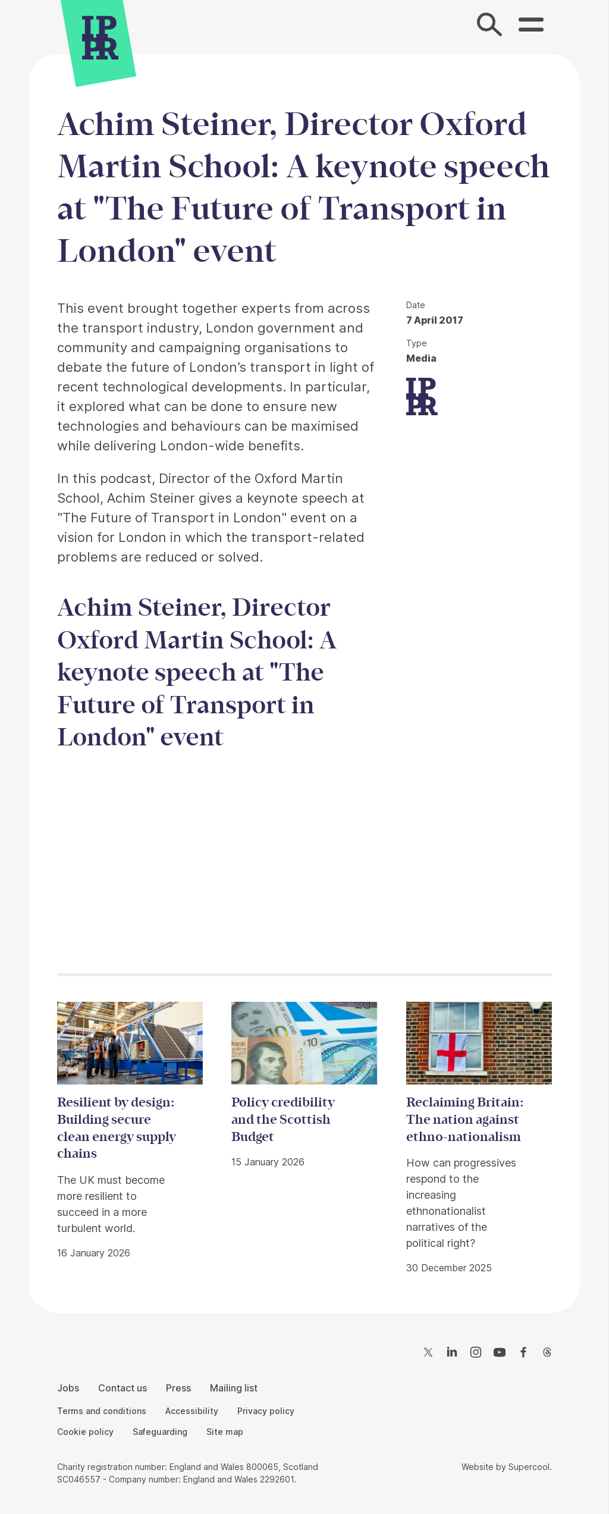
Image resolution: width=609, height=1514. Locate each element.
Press (178, 1388)
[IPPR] (100, 39)
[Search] (490, 27)
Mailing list (234, 1388)
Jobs (68, 1388)
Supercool (529, 1467)
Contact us (122, 1388)
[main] (304, 674)
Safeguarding (160, 1432)
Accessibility (191, 1411)
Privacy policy (265, 1411)
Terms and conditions (101, 1411)
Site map (224, 1432)
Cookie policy (85, 1432)
